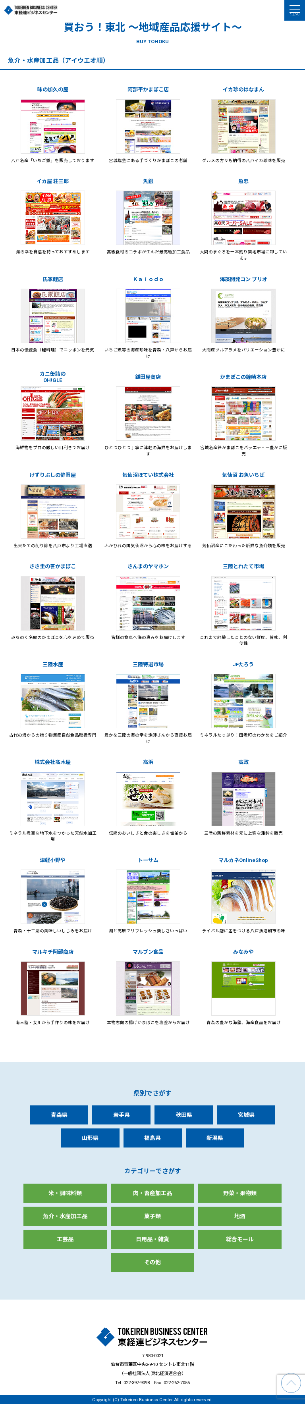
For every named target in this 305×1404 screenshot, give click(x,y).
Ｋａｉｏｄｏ (148, 279)
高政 (243, 762)
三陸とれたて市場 (243, 566)
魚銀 (148, 181)
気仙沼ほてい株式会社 (148, 475)
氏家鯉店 (52, 279)
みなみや (243, 952)
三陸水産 (52, 664)
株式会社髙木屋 (53, 762)
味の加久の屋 (52, 90)
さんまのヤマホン (148, 566)
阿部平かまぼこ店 (148, 90)
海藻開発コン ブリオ (243, 279)
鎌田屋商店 (148, 377)
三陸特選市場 (148, 664)
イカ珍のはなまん (243, 90)
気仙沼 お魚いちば (243, 475)
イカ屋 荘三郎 (53, 181)
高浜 (148, 762)
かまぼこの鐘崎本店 (243, 377)
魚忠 (243, 181)
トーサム (148, 860)
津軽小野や (53, 860)
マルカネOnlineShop (243, 860)
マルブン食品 (148, 952)
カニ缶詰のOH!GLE (53, 377)
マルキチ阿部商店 (52, 952)
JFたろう (243, 664)
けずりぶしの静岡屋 (52, 475)
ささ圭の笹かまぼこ (52, 566)
